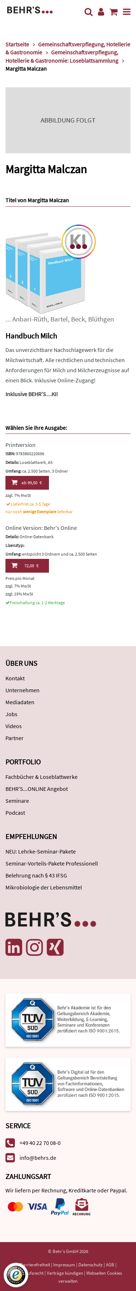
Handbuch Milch (31, 336)
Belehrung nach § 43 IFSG (36, 875)
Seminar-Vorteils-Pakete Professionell (51, 863)
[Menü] (127, 11)
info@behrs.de (38, 1157)
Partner (14, 738)
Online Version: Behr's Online (41, 527)
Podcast (15, 812)
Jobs (11, 714)
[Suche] (88, 11)
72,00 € (24, 565)
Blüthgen (101, 319)
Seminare (17, 800)
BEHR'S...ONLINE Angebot (36, 788)
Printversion (20, 444)
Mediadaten (19, 702)
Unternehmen (22, 690)
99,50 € (26, 482)
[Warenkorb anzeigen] (114, 11)
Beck (78, 319)
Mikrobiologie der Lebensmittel (43, 887)
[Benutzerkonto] (101, 11)
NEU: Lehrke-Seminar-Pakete (40, 851)
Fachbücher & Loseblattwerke (41, 776)
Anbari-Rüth (29, 319)
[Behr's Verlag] (30, 9)
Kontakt (15, 678)
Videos (13, 726)
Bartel (59, 319)
